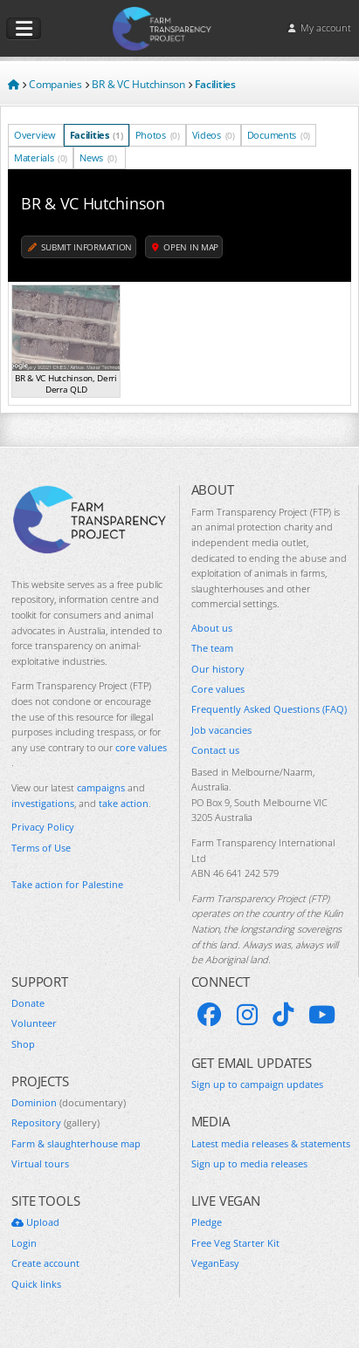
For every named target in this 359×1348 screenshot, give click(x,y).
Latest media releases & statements (270, 1143)
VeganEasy (215, 1262)
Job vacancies (221, 729)
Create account (45, 1262)
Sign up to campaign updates (257, 1084)
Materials (40, 157)
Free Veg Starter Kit (235, 1242)
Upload (35, 1221)
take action (123, 803)
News (98, 157)
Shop (23, 1043)
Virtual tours (40, 1163)
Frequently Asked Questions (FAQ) (269, 708)
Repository (55, 1122)
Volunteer (34, 1023)
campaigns (101, 787)
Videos (213, 134)
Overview (36, 134)
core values (141, 747)
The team (212, 647)
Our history (218, 668)
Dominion (68, 1102)
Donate (28, 1002)
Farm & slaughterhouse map (76, 1143)
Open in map (185, 247)
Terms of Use (41, 847)
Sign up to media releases (249, 1163)
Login (24, 1242)
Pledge (206, 1221)
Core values (218, 688)
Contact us (215, 749)
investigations (42, 803)
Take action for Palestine (67, 884)
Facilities (96, 134)
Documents (278, 134)
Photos (157, 134)
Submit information (80, 247)
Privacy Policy (42, 826)
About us (211, 627)
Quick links (36, 1283)
